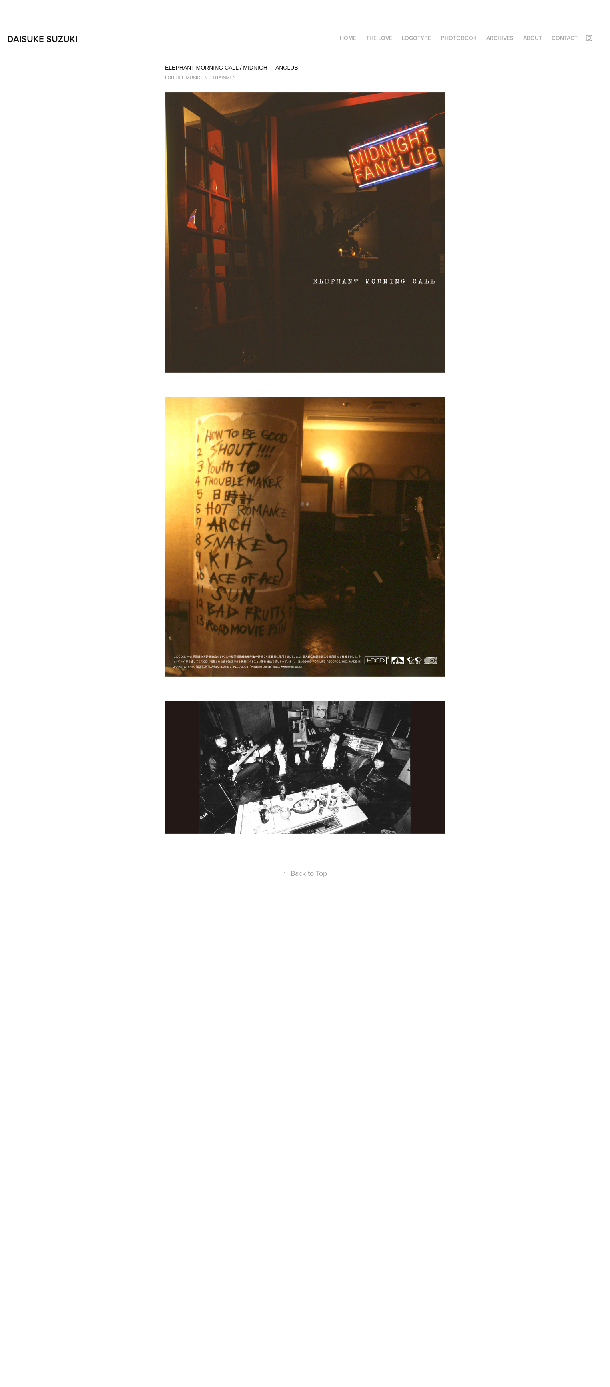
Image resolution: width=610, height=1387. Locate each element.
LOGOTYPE (416, 38)
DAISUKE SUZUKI (42, 38)
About (532, 38)
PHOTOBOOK (459, 38)
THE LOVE (379, 38)
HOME (348, 38)
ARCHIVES (499, 38)
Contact (565, 38)
